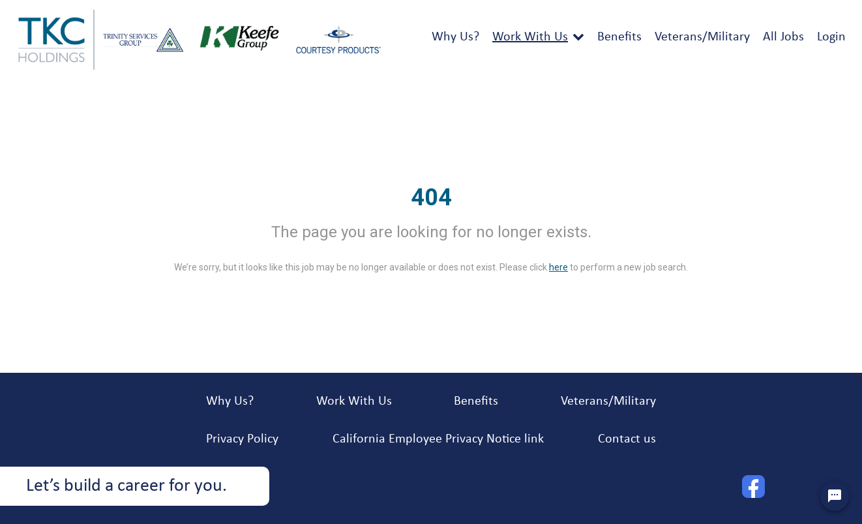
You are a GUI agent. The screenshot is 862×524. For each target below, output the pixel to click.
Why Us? (455, 37)
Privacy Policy (242, 439)
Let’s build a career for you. (126, 486)
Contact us (627, 439)
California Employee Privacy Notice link (438, 439)
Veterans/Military (702, 37)
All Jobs (783, 37)
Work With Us (530, 37)
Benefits (619, 37)
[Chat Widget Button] (834, 496)
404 (431, 197)
